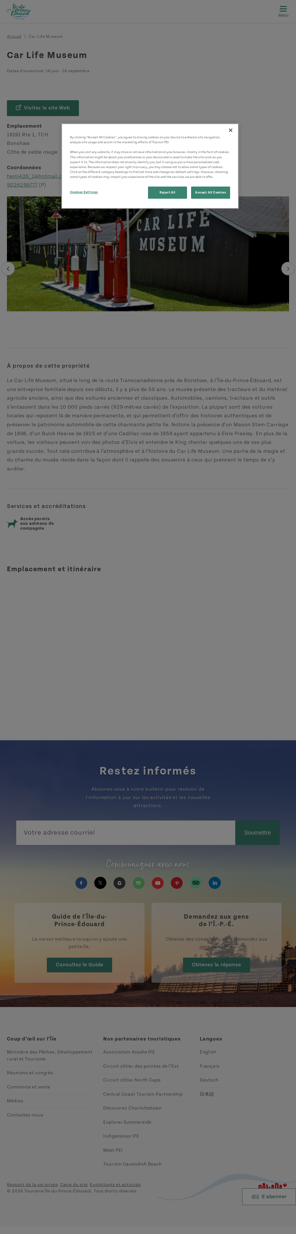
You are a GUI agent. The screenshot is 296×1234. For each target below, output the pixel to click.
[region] (150, 166)
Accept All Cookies (210, 192)
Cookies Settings (84, 192)
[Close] (230, 130)
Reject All (167, 192)
